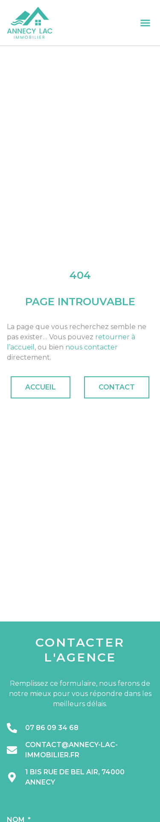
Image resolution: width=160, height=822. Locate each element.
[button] (145, 23)
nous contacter (91, 347)
